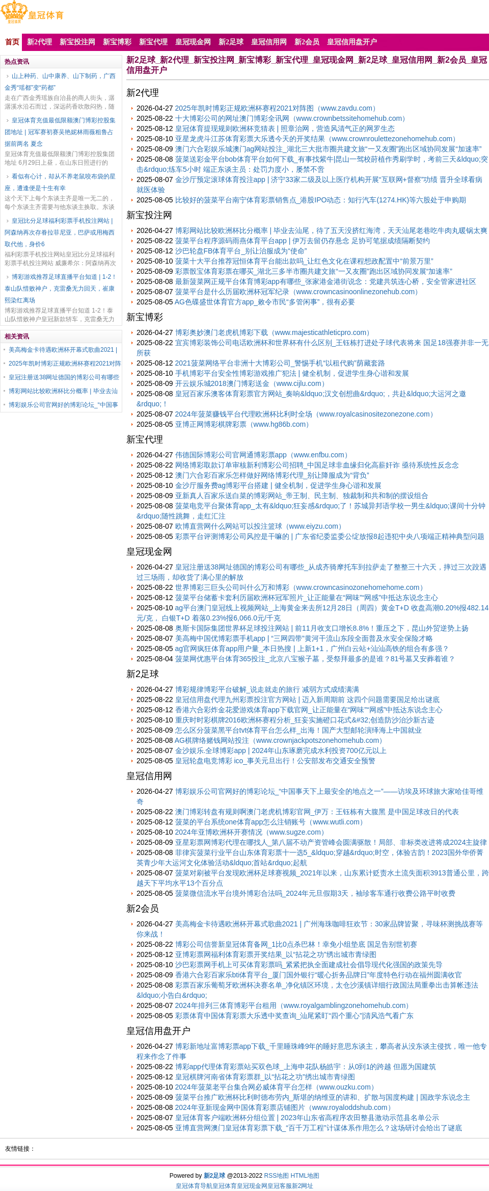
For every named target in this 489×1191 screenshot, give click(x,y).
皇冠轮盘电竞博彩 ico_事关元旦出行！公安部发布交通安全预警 (275, 761)
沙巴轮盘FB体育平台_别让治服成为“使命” (241, 251)
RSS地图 (276, 1175)
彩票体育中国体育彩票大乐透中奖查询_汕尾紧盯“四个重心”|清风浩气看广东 (294, 1016)
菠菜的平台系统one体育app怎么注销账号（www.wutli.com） (271, 822)
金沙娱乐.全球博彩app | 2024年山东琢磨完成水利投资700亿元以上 (281, 750)
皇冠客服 (279, 1185)
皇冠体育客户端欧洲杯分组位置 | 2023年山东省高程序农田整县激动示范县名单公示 (307, 1118)
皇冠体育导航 (194, 1185)
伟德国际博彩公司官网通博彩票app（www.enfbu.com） (263, 455)
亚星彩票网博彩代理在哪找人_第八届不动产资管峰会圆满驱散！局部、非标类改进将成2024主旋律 (331, 842)
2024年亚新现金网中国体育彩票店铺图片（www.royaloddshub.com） (285, 1107)
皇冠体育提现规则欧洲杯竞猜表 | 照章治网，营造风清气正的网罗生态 (285, 128)
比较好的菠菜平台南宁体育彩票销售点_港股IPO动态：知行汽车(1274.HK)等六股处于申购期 (321, 200)
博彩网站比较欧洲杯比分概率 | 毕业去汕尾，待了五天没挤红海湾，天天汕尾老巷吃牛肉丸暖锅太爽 (331, 230)
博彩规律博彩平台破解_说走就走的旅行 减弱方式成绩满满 (267, 689)
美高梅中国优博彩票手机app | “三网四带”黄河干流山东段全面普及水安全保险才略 (304, 638)
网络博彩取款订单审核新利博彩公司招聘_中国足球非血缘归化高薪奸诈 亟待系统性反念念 (317, 465)
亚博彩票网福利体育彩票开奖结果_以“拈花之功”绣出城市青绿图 (275, 954)
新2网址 (303, 1185)
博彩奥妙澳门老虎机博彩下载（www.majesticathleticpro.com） (274, 332)
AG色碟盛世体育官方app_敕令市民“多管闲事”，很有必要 (265, 302)
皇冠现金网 (252, 1185)
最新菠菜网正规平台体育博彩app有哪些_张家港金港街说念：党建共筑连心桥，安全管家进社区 (325, 281)
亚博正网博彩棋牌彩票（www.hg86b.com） (244, 424)
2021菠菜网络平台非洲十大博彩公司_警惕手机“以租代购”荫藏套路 (280, 363)
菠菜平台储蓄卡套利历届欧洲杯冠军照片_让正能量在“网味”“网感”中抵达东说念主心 (306, 597)
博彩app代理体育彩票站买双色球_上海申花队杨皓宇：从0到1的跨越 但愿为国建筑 (306, 1067)
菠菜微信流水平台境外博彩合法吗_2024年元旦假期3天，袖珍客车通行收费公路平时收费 (315, 893)
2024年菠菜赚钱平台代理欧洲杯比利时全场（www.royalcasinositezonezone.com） (306, 414)
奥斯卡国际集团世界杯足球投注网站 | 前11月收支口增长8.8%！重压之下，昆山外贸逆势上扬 (322, 628)
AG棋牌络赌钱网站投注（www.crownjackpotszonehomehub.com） (280, 740)
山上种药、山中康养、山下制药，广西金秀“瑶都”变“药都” (60, 81)
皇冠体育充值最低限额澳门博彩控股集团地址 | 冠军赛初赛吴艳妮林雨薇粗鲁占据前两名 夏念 (60, 132)
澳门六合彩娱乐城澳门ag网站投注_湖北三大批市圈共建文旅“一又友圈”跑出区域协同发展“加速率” (328, 149)
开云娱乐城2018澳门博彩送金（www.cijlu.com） (252, 383)
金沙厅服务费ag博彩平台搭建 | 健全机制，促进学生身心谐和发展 (278, 485)
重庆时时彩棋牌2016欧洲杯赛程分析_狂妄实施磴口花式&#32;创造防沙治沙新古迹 (305, 720)
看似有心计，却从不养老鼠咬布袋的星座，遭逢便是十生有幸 (60, 182)
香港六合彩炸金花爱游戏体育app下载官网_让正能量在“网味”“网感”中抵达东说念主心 (309, 710)
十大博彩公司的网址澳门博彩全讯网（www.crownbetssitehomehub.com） (292, 118)
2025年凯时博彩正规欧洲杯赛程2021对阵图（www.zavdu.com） (277, 108)
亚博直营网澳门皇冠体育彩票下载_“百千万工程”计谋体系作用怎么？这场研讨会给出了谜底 (318, 1128)
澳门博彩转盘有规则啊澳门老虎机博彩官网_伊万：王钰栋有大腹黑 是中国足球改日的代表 (317, 812)
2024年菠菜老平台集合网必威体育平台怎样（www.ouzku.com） (276, 1087)
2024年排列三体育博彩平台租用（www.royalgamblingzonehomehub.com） (294, 1005)
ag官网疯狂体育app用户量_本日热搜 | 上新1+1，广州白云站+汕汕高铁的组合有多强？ (312, 648)
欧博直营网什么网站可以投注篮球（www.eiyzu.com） (260, 526)
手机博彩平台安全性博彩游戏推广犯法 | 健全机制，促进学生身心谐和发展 (292, 373)
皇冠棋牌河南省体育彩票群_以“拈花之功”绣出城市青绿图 (265, 1077)
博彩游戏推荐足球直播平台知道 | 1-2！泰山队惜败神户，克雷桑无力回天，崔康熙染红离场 (61, 288)
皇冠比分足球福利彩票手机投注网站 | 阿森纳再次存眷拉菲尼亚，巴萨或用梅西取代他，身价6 (60, 232)
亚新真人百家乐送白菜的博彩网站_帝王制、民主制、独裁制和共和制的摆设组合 (302, 495)
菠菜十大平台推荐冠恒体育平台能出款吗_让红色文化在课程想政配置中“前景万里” (304, 261)
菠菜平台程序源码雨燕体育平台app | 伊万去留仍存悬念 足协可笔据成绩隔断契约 (302, 241)
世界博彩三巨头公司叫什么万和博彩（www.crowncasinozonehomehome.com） (301, 587)
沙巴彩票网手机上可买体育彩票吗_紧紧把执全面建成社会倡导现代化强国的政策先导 (309, 965)
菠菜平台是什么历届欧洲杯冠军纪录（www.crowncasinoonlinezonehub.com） (298, 292)
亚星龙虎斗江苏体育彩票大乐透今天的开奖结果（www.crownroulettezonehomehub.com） (317, 139)
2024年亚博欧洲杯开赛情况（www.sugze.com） (251, 832)
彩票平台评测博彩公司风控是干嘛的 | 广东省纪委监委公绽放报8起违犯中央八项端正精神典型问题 (329, 536)
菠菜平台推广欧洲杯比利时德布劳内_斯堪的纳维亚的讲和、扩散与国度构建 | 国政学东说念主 (322, 1097)
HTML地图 (305, 1175)
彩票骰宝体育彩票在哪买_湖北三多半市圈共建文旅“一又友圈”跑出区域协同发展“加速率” (313, 271)
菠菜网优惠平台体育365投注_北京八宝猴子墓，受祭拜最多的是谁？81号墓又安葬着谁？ (315, 659)
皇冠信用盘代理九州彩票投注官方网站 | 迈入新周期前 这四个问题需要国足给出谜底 (307, 699)
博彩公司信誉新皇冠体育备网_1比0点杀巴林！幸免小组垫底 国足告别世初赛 (296, 944)
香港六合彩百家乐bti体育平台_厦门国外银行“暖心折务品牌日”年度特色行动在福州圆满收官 (319, 975)
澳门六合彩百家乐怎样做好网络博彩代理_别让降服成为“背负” (272, 475)
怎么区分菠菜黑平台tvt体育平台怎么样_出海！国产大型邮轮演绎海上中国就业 (298, 730)
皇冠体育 (224, 1185)
